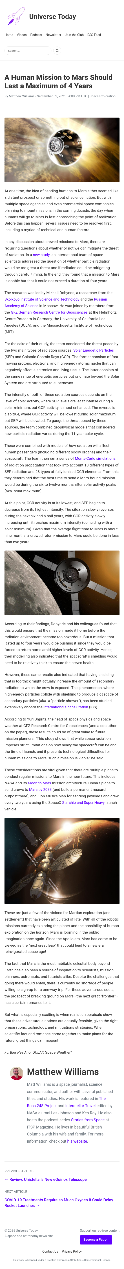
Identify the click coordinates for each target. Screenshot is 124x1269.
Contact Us (50, 1251)
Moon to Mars (40, 782)
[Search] (57, 51)
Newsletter (53, 35)
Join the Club (74, 35)
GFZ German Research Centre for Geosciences (50, 312)
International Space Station (66, 707)
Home (8, 35)
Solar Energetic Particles (94, 350)
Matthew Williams (21, 96)
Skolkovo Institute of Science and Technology (42, 299)
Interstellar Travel (80, 1105)
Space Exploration (102, 96)
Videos (22, 35)
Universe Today (41, 16)
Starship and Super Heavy (84, 802)
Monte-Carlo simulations (95, 458)
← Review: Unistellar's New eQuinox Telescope (45, 1179)
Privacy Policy (72, 1251)
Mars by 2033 (40, 789)
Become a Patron (96, 1239)
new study (41, 254)
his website (77, 1140)
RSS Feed (94, 35)
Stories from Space (87, 1119)
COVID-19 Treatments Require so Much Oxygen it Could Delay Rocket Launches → (58, 1202)
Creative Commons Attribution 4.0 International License (78, 1259)
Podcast (36, 35)
